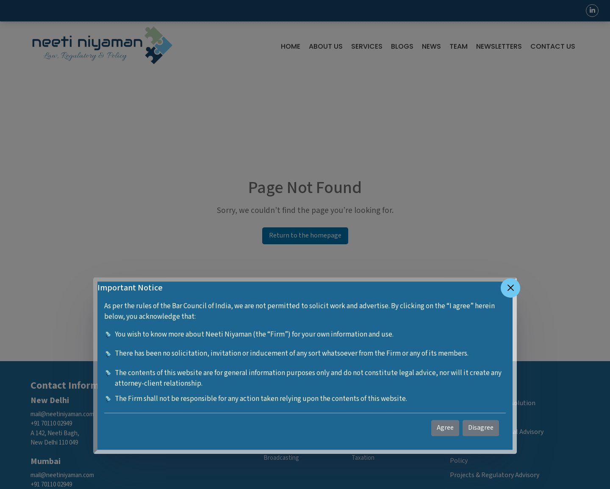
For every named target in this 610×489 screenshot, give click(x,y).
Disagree (481, 427)
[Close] (510, 288)
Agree (445, 427)
